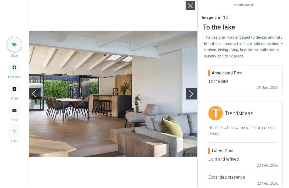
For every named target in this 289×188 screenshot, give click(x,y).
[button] (14, 44)
